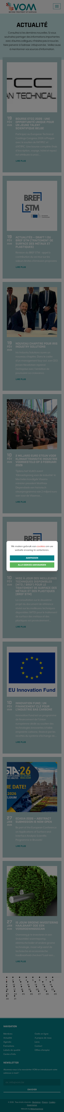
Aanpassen (32, 558)
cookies (41, 546)
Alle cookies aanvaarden (32, 565)
